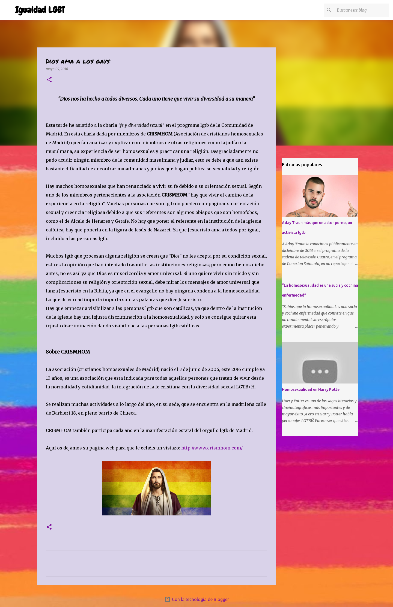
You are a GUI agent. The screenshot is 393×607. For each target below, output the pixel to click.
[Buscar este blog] (360, 10)
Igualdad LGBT (40, 10)
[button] (49, 80)
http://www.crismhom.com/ (212, 448)
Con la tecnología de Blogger (196, 599)
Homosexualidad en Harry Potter (311, 389)
